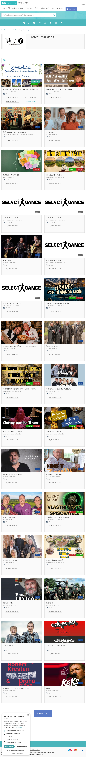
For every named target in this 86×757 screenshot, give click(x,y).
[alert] (16, 734)
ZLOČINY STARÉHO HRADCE (13, 432)
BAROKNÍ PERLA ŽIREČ (54, 560)
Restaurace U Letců (53, 134)
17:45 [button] (55, 226)
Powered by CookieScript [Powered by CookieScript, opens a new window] (16, 753)
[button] (16, 751)
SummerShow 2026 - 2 (54, 218)
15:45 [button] (12, 311)
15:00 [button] (12, 97)
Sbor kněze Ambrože (10, 91)
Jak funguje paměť (11, 175)
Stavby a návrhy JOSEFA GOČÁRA (59, 89)
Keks (48, 688)
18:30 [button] (55, 183)
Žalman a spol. (52, 346)
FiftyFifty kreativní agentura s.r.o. (34, 754)
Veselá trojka (9, 517)
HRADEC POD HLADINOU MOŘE (57, 303)
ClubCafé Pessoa (9, 348)
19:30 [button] (12, 140)
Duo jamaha (8, 646)
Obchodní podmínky (34, 750)
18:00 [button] (55, 97)
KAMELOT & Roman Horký (13, 475)
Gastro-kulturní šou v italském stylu (19, 346)
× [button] (28, 715)
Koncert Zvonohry (54, 475)
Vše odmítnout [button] (22, 746)
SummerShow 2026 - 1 (11, 218)
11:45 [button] (55, 269)
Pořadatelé (44, 8)
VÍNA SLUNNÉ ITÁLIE (54, 175)
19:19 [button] (55, 140)
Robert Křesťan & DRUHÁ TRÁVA (16, 688)
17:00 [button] (55, 440)
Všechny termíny (31, 101)
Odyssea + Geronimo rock (57, 646)
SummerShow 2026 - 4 (11, 303)
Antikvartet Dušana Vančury (58, 389)
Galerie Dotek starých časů (56, 177)
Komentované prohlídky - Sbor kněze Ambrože (21, 89)
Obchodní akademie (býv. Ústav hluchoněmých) (19, 134)
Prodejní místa (57, 8)
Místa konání (32, 8)
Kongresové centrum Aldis (12, 220)
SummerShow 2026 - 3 (54, 261)
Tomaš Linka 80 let (10, 603)
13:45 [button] (12, 226)
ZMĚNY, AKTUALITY (18, 8)
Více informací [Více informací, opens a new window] (18, 727)
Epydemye (50, 132)
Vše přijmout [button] (9, 746)
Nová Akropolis (8, 177)
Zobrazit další (43, 714)
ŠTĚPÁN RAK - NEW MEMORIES (14, 132)
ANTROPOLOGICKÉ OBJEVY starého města (19, 389)
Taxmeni (49, 603)
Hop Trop (7, 261)
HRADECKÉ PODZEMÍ (54, 432)
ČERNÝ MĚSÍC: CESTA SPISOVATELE (59, 517)
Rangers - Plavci (10, 560)
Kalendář (6, 8)
